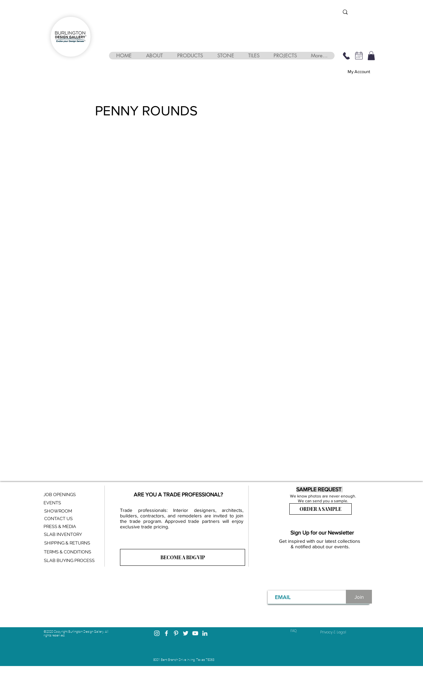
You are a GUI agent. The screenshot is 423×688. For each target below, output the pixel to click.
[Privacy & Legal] (333, 632)
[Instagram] (156, 633)
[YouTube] (195, 633)
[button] (154, 55)
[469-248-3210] (346, 55)
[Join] (359, 597)
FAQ (293, 630)
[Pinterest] (176, 633)
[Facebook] (166, 633)
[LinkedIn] (204, 633)
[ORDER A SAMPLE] (320, 509)
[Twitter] (185, 633)
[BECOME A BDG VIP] (182, 557)
